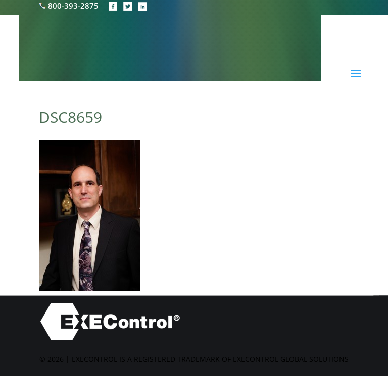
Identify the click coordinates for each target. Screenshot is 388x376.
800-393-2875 (70, 6)
